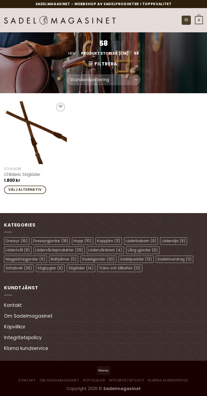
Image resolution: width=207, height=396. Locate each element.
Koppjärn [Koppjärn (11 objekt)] (108, 241)
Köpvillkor (14, 327)
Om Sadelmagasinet (28, 316)
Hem (71, 53)
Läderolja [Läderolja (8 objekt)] (173, 241)
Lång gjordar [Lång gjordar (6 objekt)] (143, 250)
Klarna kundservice (26, 348)
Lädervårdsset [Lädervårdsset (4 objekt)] (105, 250)
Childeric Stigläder (22, 174)
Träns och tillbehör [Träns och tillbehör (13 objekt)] (120, 268)
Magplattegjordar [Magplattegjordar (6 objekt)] (25, 259)
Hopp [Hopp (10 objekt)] (83, 241)
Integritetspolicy (23, 337)
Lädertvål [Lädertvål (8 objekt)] (18, 250)
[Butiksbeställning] (103, 79)
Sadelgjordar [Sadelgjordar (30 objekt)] (98, 259)
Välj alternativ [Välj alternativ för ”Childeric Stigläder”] (25, 189)
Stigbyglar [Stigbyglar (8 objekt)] (50, 268)
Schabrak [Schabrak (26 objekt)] (19, 268)
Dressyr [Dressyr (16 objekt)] (17, 241)
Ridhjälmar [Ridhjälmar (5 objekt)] (64, 259)
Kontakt (13, 305)
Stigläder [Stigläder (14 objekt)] (81, 268)
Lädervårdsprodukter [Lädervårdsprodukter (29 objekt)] (59, 250)
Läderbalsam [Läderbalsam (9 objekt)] (141, 241)
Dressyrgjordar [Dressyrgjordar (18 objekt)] (50, 241)
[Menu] (186, 20)
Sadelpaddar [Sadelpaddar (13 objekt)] (136, 259)
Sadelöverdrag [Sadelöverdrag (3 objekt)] (174, 259)
